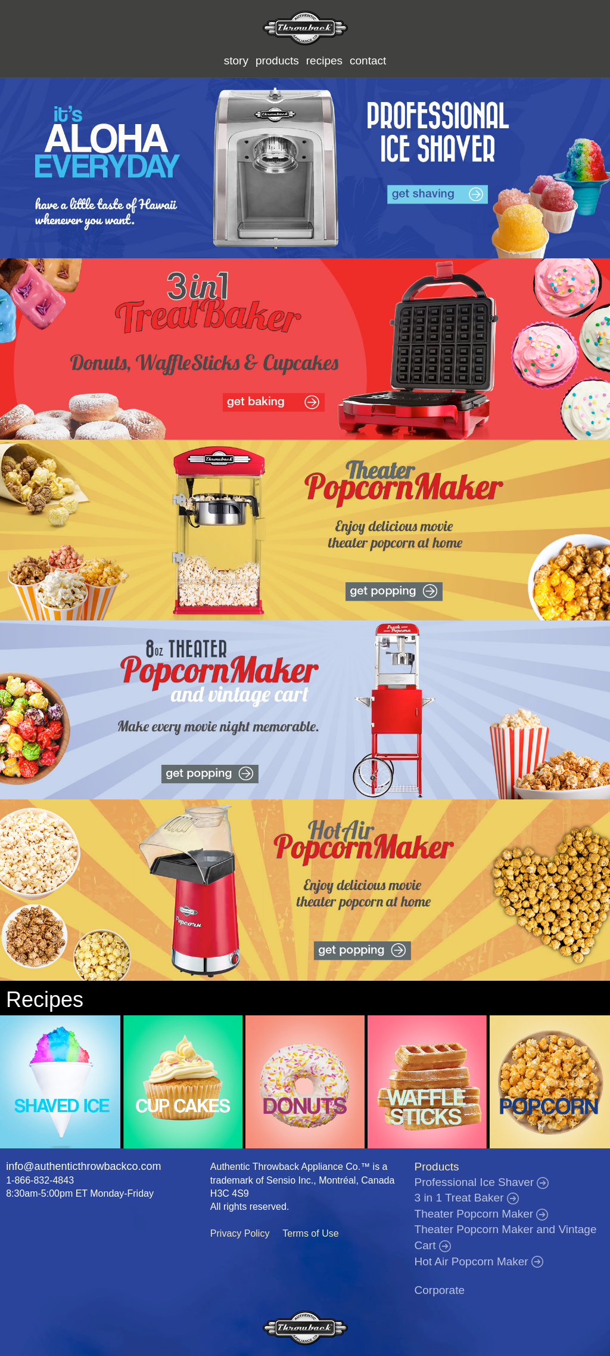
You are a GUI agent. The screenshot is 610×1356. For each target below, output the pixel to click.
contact (368, 60)
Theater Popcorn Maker (482, 1213)
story (236, 60)
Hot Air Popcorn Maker (479, 1261)
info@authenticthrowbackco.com (83, 1166)
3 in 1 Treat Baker (467, 1197)
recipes (324, 60)
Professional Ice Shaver (482, 1182)
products (277, 60)
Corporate (440, 1290)
